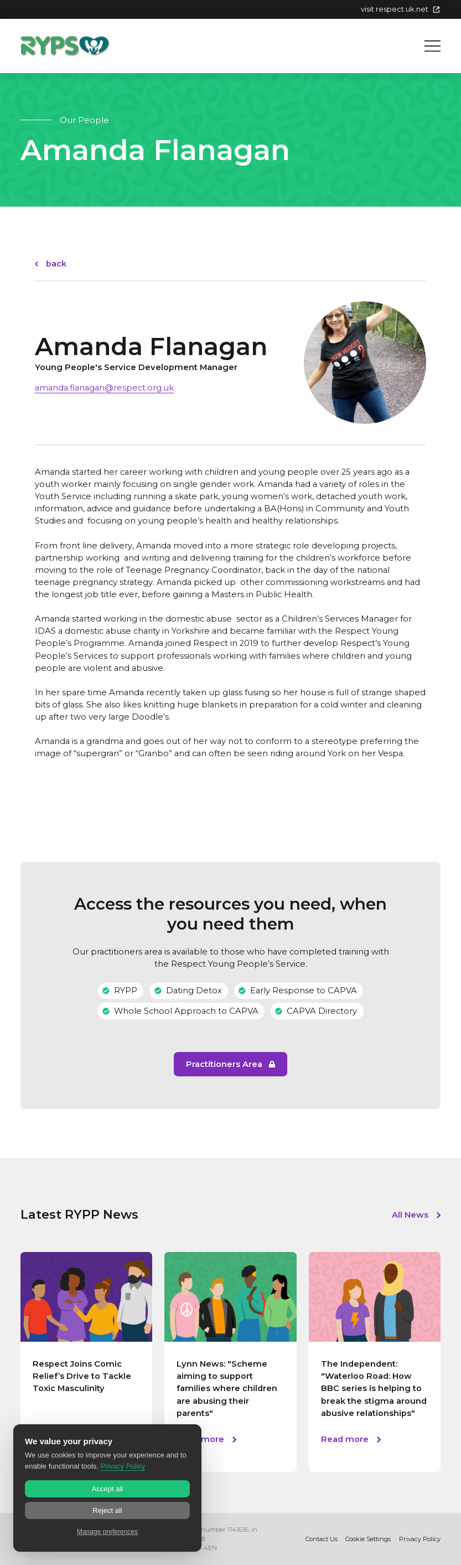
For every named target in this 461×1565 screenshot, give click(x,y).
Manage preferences (107, 1532)
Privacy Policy (420, 1539)
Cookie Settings (368, 1539)
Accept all (107, 1489)
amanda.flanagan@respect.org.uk (104, 388)
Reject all (107, 1510)
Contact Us (321, 1539)
